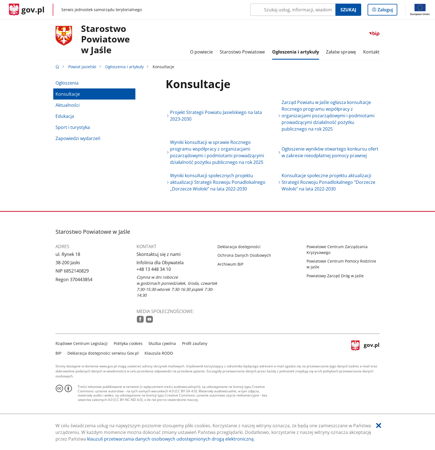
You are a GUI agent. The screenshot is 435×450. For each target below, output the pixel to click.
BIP (58, 353)
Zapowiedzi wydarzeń (77, 138)
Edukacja (64, 116)
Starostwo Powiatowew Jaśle (105, 39)
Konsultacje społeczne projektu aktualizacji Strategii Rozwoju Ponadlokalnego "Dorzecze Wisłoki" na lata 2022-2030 (328, 182)
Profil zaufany (194, 343)
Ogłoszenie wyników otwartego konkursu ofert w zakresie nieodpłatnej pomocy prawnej (330, 152)
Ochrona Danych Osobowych (244, 255)
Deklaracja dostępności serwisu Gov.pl (103, 353)
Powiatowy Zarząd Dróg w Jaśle (335, 275)
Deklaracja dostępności (239, 246)
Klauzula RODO (159, 353)
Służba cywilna (162, 343)
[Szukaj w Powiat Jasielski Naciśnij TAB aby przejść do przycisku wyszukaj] (292, 10)
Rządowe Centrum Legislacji (81, 343)
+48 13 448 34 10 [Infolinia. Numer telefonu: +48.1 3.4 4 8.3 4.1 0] (153, 269)
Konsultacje (67, 94)
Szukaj (348, 10)
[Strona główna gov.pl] (27, 10)
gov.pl (365, 347)
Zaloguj (386, 11)
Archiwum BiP (230, 264)
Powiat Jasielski (82, 66)
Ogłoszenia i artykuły (124, 66)
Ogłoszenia (67, 83)
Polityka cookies (128, 343)
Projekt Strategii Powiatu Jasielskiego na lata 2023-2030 (216, 115)
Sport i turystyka (72, 127)
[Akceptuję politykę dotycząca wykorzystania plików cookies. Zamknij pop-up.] (378, 425)
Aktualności (67, 105)
